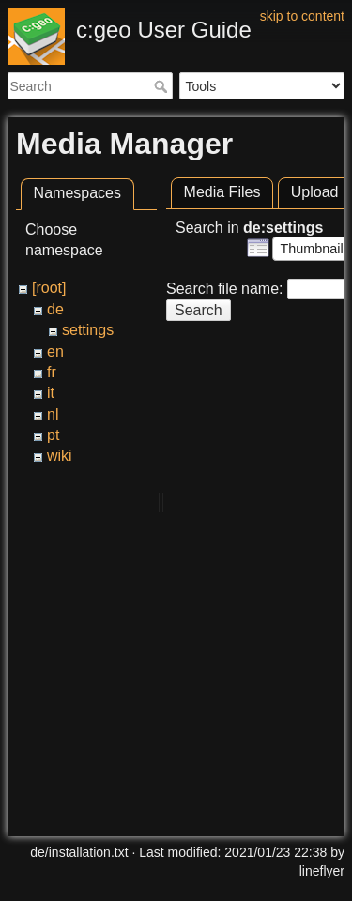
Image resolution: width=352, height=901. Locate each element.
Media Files (222, 192)
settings (88, 330)
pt (53, 435)
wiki (59, 456)
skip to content (302, 15)
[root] (49, 288)
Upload (315, 192)
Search (163, 86)
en (55, 351)
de (55, 309)
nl (52, 414)
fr (51, 372)
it (50, 393)
